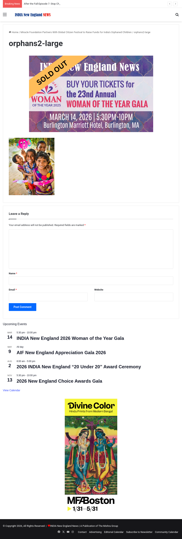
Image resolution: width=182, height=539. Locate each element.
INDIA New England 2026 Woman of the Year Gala (70, 338)
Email (13, 289)
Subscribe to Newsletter (139, 532)
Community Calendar (166, 532)
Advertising (95, 532)
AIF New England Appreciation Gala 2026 (61, 352)
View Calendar (11, 390)
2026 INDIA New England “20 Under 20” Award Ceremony (79, 366)
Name (13, 273)
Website (98, 289)
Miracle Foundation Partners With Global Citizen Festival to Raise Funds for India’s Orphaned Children (76, 32)
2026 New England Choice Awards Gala (59, 381)
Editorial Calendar (114, 532)
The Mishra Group (108, 525)
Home (13, 32)
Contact (82, 532)
